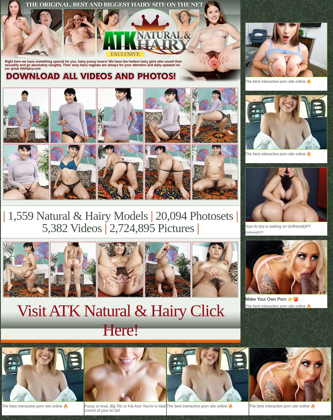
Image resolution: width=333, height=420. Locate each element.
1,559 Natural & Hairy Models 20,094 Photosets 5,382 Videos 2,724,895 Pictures (120, 222)
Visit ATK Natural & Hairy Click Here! (120, 320)
